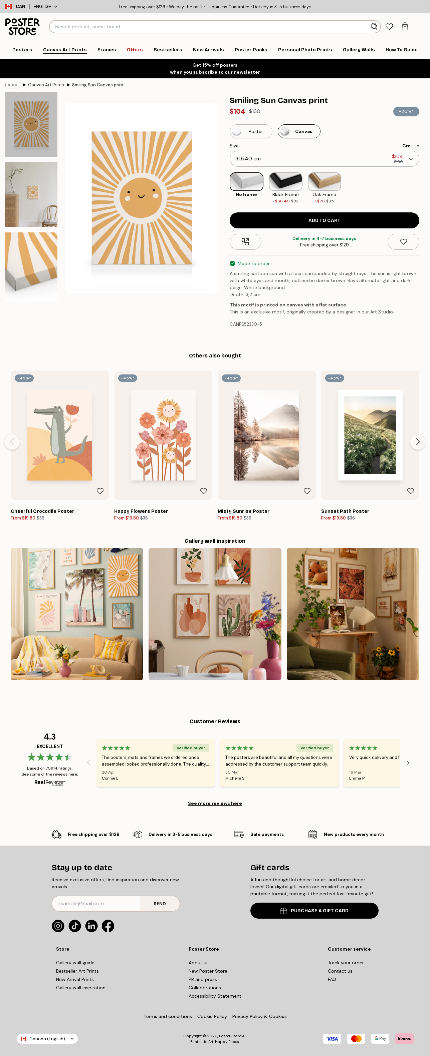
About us (199, 963)
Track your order (346, 963)
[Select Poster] (251, 131)
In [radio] (417, 146)
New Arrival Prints (75, 979)
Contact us (340, 971)
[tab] (389, 27)
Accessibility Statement (215, 996)
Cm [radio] (406, 146)
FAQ (332, 979)
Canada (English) (47, 1039)
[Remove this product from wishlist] (403, 242)
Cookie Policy (212, 1016)
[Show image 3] (31, 268)
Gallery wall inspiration (80, 988)
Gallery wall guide (75, 963)
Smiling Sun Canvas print (98, 85)
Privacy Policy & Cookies (259, 1016)
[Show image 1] (31, 124)
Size (234, 146)
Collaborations (205, 988)
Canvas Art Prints (46, 85)
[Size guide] (245, 242)
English (45, 6)
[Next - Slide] (418, 442)
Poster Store (230, 1036)
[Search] (375, 26)
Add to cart (324, 220)
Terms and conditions (168, 1016)
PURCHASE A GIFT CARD (314, 911)
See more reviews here (215, 803)
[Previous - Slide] (12, 442)
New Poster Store (208, 971)
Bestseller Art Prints (77, 971)
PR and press (203, 979)
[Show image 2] (31, 194)
